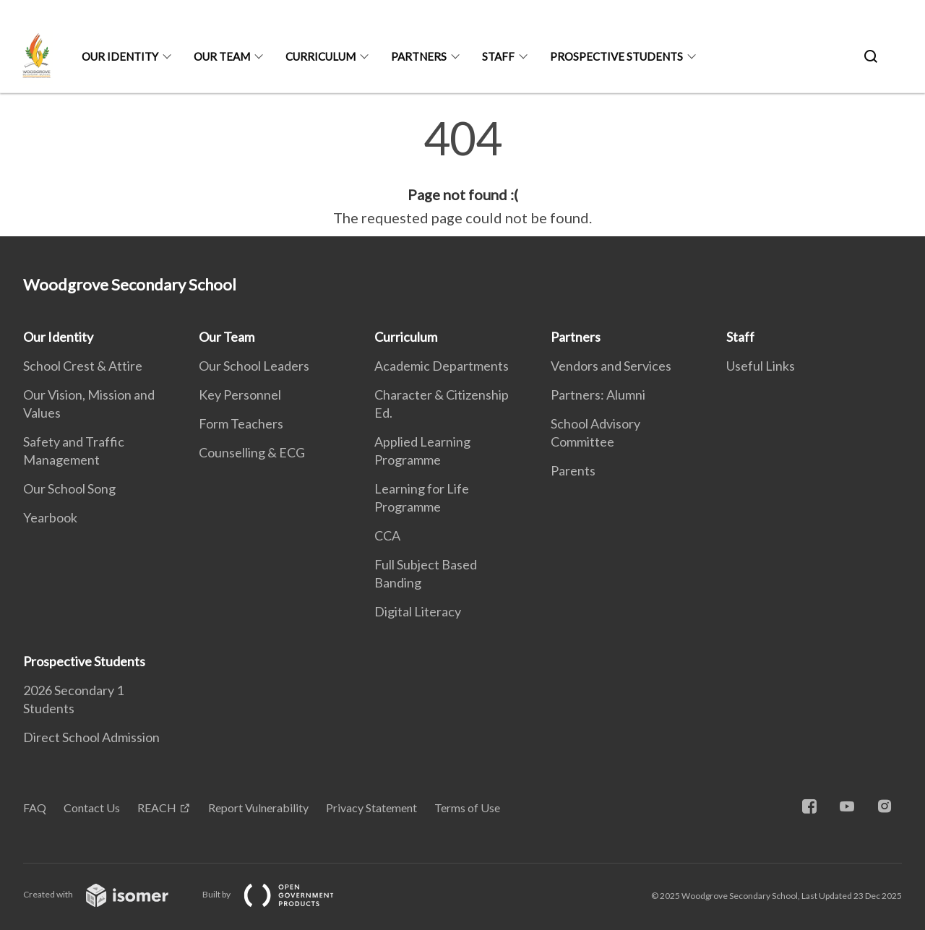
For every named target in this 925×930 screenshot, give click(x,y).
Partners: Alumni (598, 394)
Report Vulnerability (258, 807)
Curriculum (320, 56)
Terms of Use (467, 807)
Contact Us (92, 807)
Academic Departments (441, 366)
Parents (573, 470)
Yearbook (50, 517)
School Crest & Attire (82, 366)
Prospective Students (616, 56)
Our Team (222, 56)
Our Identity (120, 56)
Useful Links (760, 366)
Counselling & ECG (252, 452)
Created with (107, 894)
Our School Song (69, 488)
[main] (462, 172)
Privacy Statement (371, 807)
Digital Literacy (417, 611)
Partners (419, 56)
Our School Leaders (254, 366)
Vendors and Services (611, 366)
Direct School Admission (91, 737)
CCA (387, 535)
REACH (156, 807)
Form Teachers (241, 423)
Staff (498, 56)
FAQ (34, 807)
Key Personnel (240, 394)
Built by (279, 894)
